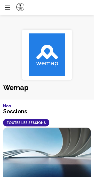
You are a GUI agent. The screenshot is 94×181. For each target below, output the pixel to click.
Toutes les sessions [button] (26, 122)
